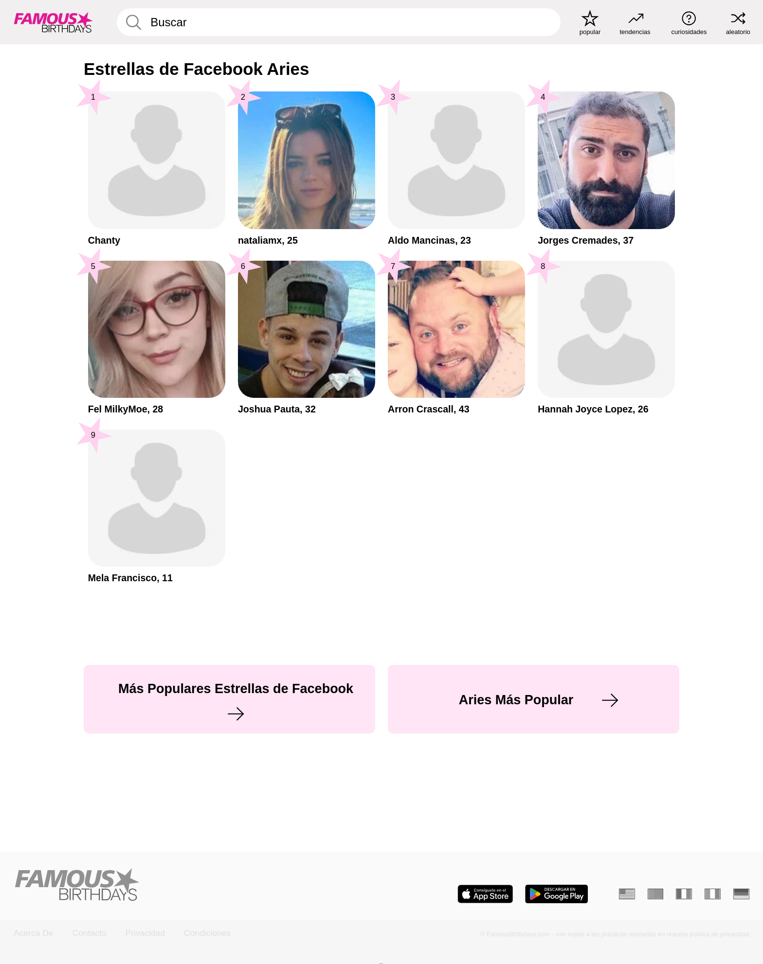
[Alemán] (741, 894)
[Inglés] (627, 894)
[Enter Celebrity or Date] (339, 22)
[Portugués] (656, 894)
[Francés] (684, 894)
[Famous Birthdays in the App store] (485, 894)
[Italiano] (713, 894)
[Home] (194, 885)
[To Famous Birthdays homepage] (53, 22)
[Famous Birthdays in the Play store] (556, 894)
